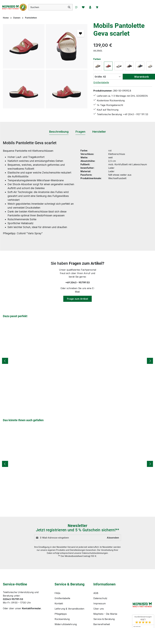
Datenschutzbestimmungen (95, 553)
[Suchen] (73, 7)
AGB (95, 593)
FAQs (57, 593)
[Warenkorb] (102, 7)
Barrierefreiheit (101, 624)
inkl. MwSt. (97, 50)
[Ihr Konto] (95, 7)
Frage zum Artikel (77, 298)
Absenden (113, 537)
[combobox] (51, 7)
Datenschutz (100, 598)
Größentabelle (101, 82)
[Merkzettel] (88, 7)
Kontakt (59, 603)
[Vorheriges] (5, 361)
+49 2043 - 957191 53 (77, 282)
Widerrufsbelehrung (66, 624)
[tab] (59, 132)
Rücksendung (62, 619)
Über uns (98, 608)
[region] (45, 66)
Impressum (99, 603)
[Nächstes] (150, 361)
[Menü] (80, 7)
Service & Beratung (104, 619)
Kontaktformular (31, 608)
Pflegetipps (61, 613)
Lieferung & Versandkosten (69, 608)
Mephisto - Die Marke (105, 613)
